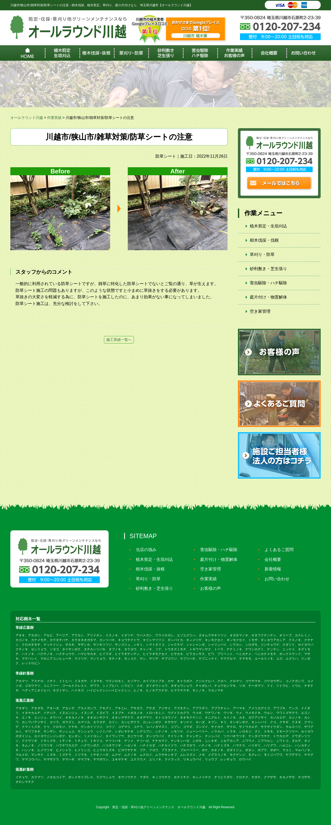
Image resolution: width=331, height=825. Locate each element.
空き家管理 (260, 311)
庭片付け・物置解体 (268, 297)
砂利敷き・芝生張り (268, 268)
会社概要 (270, 559)
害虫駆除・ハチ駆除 (268, 283)
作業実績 (206, 578)
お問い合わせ (274, 578)
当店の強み (143, 549)
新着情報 (270, 569)
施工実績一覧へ (119, 340)
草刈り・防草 (262, 254)
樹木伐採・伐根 (264, 240)
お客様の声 (208, 588)
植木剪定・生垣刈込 (268, 226)
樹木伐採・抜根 (147, 569)
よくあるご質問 (276, 549)
